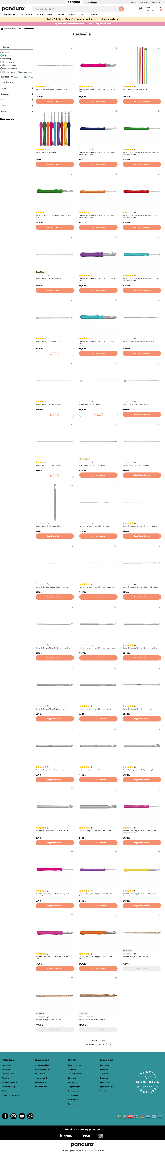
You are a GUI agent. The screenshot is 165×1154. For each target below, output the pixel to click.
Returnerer (104, 1078)
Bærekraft (72, 1069)
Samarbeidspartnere (76, 1091)
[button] (9, 14)
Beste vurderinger (10, 65)
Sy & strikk (10, 29)
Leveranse (104, 1069)
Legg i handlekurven (54, 101)
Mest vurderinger (10, 68)
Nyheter (6, 52)
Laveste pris (8, 59)
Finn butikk (6, 1069)
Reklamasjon (105, 1082)
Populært (7, 55)
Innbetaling (104, 1065)
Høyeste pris (8, 62)
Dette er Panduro (74, 1065)
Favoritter (6, 1078)
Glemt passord (41, 1078)
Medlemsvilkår (40, 1082)
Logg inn (147, 8)
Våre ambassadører (75, 1074)
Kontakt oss (144, 2)
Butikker (133, 2)
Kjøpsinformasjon (107, 1087)
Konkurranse (72, 1082)
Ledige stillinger (74, 1087)
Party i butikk (73, 1095)
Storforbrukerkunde (9, 1082)
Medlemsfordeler (41, 1087)
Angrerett (104, 1074)
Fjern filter (28, 77)
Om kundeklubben (42, 1065)
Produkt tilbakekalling (10, 1095)
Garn (19, 29)
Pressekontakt (73, 1099)
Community (72, 1078)
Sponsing (71, 1104)
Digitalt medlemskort (43, 1069)
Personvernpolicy (8, 1087)
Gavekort (104, 1091)
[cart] (159, 9)
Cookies (5, 1091)
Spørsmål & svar (157, 2)
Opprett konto (149, 10)
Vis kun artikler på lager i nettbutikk (19, 72)
